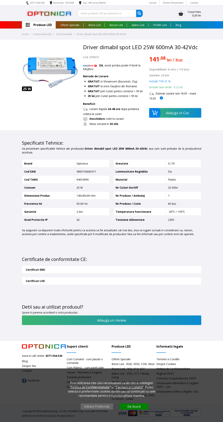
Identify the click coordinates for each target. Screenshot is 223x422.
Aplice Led (138, 25)
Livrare (153, 2)
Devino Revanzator (173, 2)
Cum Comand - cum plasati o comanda (85, 361)
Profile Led (160, 25)
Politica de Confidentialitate (90, 387)
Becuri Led (116, 25)
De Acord (133, 406)
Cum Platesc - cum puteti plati (85, 367)
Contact (194, 2)
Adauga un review (111, 320)
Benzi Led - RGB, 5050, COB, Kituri (133, 364)
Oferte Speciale (69, 25)
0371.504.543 (37, 2)
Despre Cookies (166, 364)
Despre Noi (29, 366)
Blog (178, 25)
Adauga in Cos (169, 113)
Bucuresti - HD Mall (63, 2)
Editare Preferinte (97, 406)
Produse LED (42, 25)
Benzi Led (94, 25)
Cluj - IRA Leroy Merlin (94, 2)
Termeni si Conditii (167, 359)
